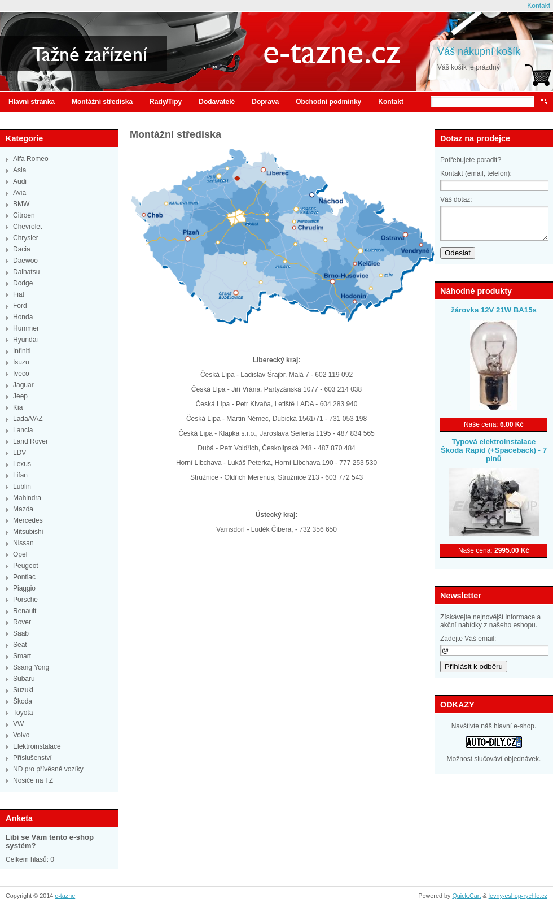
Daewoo (25, 260)
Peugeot (25, 566)
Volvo (21, 735)
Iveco (21, 373)
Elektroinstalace (37, 746)
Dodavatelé (217, 102)
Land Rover (30, 441)
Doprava (265, 102)
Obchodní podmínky (328, 102)
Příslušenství (32, 758)
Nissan (23, 543)
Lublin (22, 486)
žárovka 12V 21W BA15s (494, 310)
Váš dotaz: (456, 199)
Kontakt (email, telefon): (476, 173)
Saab (21, 633)
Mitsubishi (28, 532)
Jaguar (23, 385)
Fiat (18, 294)
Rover (22, 622)
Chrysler (25, 238)
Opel (20, 554)
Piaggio (24, 588)
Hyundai (25, 340)
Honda (23, 317)
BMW (21, 204)
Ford (20, 306)
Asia (19, 170)
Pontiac (24, 577)
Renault (24, 611)
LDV (19, 453)
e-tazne (65, 895)
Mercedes (28, 520)
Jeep (20, 396)
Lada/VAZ (27, 419)
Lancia (23, 430)
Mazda (23, 509)
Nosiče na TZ (33, 780)
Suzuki (23, 690)
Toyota (23, 713)
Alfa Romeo (31, 159)
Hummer (26, 328)
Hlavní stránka (31, 102)
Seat (20, 645)
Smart (22, 656)
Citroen (24, 215)
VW (18, 724)
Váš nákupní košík (478, 51)
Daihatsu (26, 272)
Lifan (20, 475)
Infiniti (21, 351)
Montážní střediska (102, 102)
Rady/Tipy (166, 102)
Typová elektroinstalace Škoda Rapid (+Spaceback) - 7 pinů (494, 450)
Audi (20, 181)
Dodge (23, 283)
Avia (19, 193)
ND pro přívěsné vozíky (48, 769)
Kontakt (538, 6)
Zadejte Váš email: (468, 638)
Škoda (22, 701)
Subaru (24, 679)
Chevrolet (27, 227)
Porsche (25, 600)
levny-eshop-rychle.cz (518, 895)
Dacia (21, 249)
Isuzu (21, 362)
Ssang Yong (31, 667)
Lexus (22, 464)
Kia (18, 407)
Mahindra (27, 498)
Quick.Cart (466, 895)
